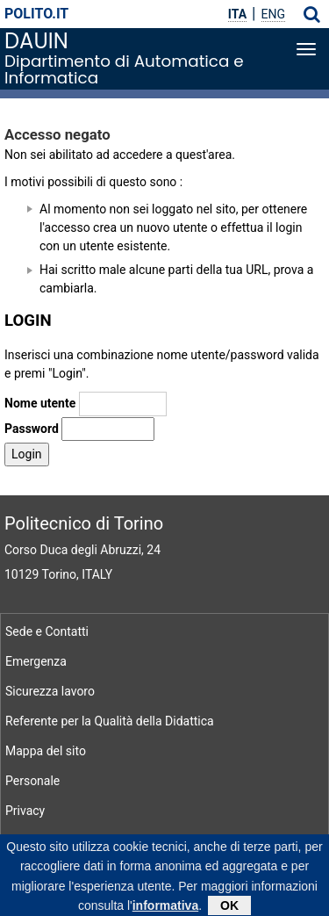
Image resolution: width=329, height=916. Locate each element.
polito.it (36, 13)
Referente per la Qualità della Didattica (109, 721)
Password (31, 429)
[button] (312, 14)
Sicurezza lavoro (50, 691)
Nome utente (39, 403)
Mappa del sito (45, 751)
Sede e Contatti (47, 631)
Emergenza (36, 661)
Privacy (25, 811)
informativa (165, 909)
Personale (32, 781)
